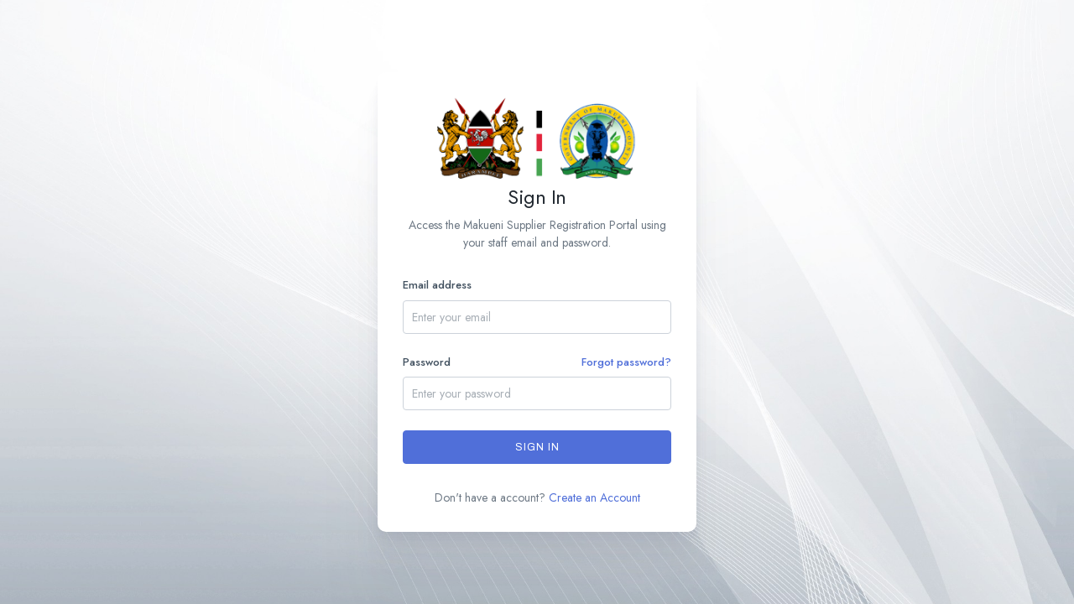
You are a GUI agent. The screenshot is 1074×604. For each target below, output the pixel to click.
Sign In (537, 447)
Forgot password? (626, 362)
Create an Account (594, 497)
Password (537, 362)
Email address (437, 285)
